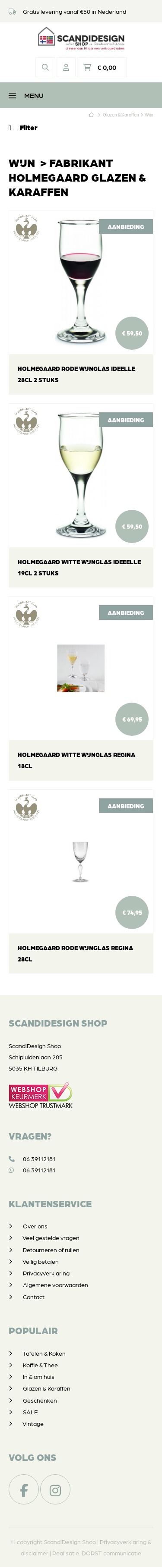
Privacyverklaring (46, 1272)
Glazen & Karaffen (46, 1388)
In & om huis (38, 1376)
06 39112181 (32, 1158)
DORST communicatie (111, 1552)
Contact (33, 1296)
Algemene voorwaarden (55, 1284)
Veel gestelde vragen (50, 1237)
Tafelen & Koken (44, 1353)
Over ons (35, 1225)
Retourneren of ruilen (51, 1249)
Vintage (33, 1423)
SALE (30, 1411)
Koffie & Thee (40, 1364)
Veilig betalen (40, 1261)
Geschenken (40, 1400)
